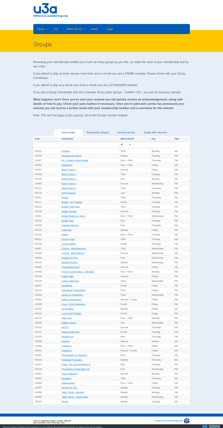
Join (55, 29)
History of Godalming (72, 295)
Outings (65, 341)
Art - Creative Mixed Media (75, 160)
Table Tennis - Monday (73, 392)
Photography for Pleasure (74, 355)
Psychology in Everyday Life (76, 369)
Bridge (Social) (69, 211)
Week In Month (127, 139)
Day (153, 139)
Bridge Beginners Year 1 (74, 216)
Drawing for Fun (70, 258)
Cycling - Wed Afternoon (74, 248)
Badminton (67, 165)
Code (37, 139)
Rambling (66, 378)
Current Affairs (69, 244)
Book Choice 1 (69, 169)
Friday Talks (68, 276)
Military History (69, 322)
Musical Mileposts (70, 332)
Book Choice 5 (69, 188)
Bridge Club (67, 220)
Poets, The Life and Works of (76, 364)
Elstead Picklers (70, 262)
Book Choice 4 (69, 183)
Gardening (67, 285)
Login (109, 29)
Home (41, 29)
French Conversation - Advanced (78, 271)
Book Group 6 (68, 193)
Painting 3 (67, 350)
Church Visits (68, 239)
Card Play (66, 230)
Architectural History (72, 156)
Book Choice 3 (69, 179)
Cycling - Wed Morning (73, 253)
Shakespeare (68, 383)
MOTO (65, 327)
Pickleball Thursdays (72, 360)
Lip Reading (68, 309)
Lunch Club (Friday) (71, 313)
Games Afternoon (70, 281)
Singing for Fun (69, 387)
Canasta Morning (70, 225)
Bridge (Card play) (71, 207)
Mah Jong (66, 318)
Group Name (67, 139)
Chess (65, 234)
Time (177, 139)
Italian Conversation (72, 299)
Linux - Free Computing (73, 304)
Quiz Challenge (69, 374)
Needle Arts (67, 336)
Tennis (65, 401)
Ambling (66, 151)
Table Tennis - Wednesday (75, 397)
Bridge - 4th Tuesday (72, 202)
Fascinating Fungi (70, 267)
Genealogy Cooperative (73, 290)
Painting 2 (67, 346)
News (94, 29)
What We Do (74, 29)
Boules (65, 197)
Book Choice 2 (69, 174)
